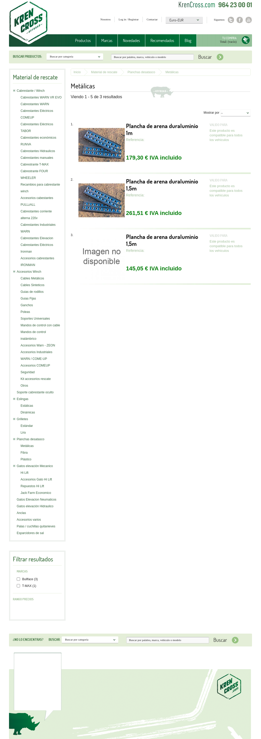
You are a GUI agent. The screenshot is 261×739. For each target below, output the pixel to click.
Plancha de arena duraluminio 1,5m (162, 185)
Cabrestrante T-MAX (35, 164)
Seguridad (28, 372)
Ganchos (27, 305)
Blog (188, 40)
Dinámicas (28, 412)
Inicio (77, 72)
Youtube (249, 20)
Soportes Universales (35, 318)
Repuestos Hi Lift (32, 486)
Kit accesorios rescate (36, 379)
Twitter (231, 20)
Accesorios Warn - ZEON (38, 345)
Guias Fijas (28, 298)
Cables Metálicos (32, 278)
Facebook (240, 20)
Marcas (106, 40)
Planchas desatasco (30, 439)
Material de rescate (104, 72)
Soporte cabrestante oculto (35, 392)
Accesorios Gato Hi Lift (36, 479)
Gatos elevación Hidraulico (35, 506)
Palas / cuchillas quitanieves (36, 526)
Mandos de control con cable (40, 325)
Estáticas (27, 406)
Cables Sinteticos (32, 285)
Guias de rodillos (32, 292)
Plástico (26, 459)
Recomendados (162, 40)
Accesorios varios (29, 519)
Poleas (25, 312)
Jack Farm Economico (36, 493)
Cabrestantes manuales (37, 158)
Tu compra (229, 38)
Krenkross (28, 23)
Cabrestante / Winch (31, 91)
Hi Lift (25, 473)
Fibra (24, 452)
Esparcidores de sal (30, 533)
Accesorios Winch (29, 271)
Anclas (21, 513)
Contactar (152, 19)
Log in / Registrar (129, 19)
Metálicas (27, 446)
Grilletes (22, 419)
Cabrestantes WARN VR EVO (41, 97)
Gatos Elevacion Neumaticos (36, 499)
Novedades (131, 40)
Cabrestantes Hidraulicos (38, 151)
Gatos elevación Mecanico (35, 466)
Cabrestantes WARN (35, 104)
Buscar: (54, 639)
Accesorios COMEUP (35, 365)
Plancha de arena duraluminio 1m (162, 129)
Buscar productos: (27, 56)
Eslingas (22, 399)
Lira (23, 432)
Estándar (27, 426)
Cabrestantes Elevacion (37, 238)
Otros (24, 385)
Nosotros (106, 19)
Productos (83, 40)
